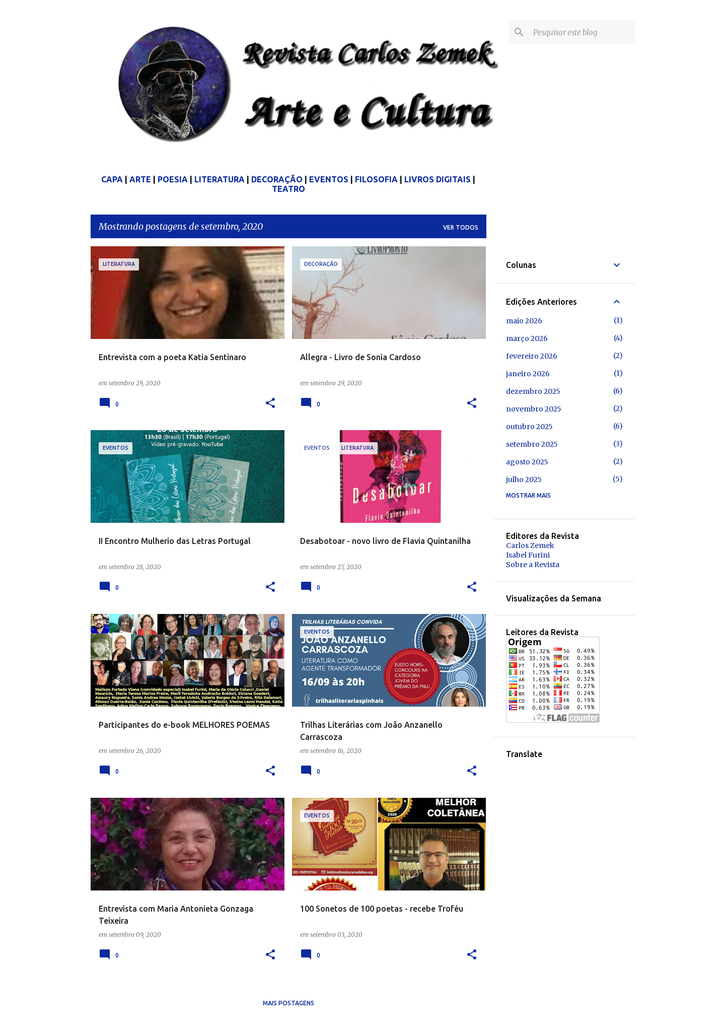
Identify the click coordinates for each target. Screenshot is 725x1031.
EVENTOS (328, 179)
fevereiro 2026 (531, 356)
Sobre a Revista (532, 564)
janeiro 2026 (528, 373)
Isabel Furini (528, 555)
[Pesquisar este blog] (582, 32)
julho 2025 (524, 479)
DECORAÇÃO (277, 179)
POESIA (173, 179)
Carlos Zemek (530, 545)
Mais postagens (288, 1003)
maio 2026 (524, 320)
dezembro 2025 (533, 391)
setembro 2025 (532, 444)
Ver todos (460, 227)
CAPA (112, 179)
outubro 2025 (529, 426)
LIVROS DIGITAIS (437, 179)
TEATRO (288, 188)
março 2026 (527, 338)
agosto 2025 (527, 461)
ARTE (140, 179)
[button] (270, 403)
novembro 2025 (533, 409)
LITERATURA (219, 179)
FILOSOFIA (376, 179)
